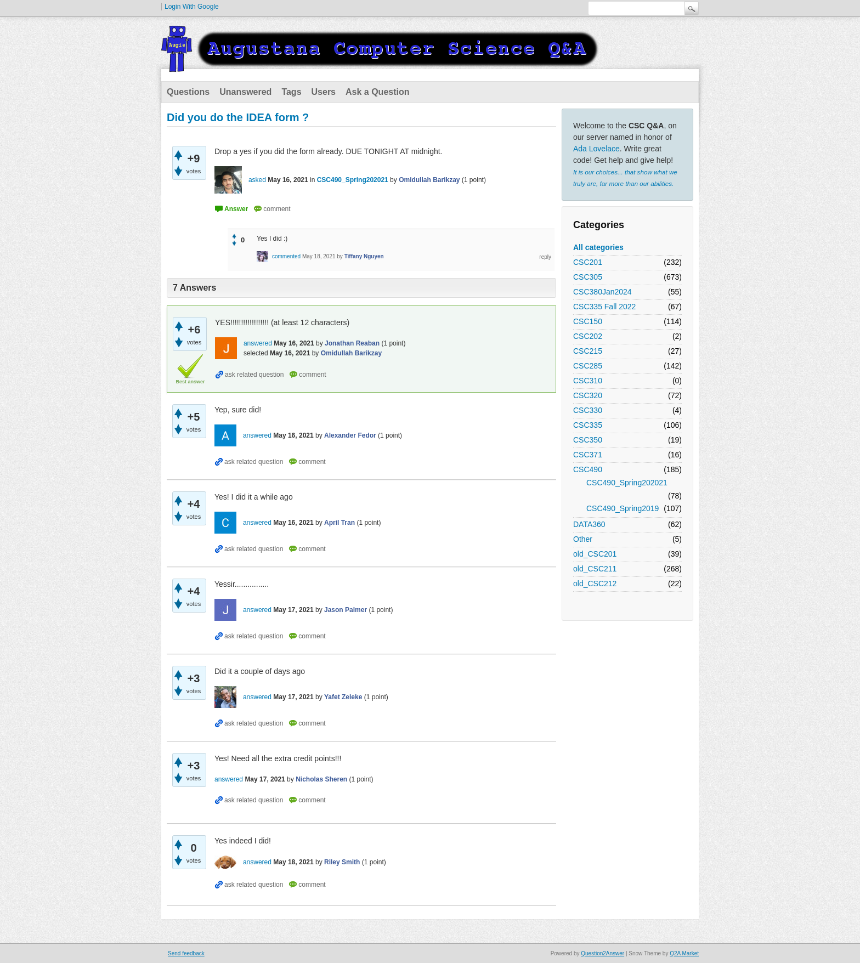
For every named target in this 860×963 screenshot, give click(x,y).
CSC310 (587, 380)
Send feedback (186, 953)
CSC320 (587, 395)
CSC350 (587, 439)
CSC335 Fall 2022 (604, 306)
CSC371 (587, 454)
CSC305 (587, 277)
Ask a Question (377, 92)
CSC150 (587, 321)
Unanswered (245, 92)
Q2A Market (684, 953)
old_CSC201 (594, 554)
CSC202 (587, 336)
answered (258, 343)
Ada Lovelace (596, 148)
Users (324, 92)
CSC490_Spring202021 (626, 482)
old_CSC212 (594, 583)
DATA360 (589, 524)
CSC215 (587, 351)
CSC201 (587, 262)
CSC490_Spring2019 (622, 508)
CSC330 (587, 410)
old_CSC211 (594, 568)
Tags (291, 92)
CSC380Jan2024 (602, 291)
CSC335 (587, 425)
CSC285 (587, 365)
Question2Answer (602, 953)
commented (286, 256)
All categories (598, 247)
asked (257, 180)
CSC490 (587, 469)
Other (582, 539)
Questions (188, 92)
